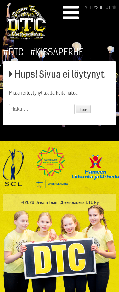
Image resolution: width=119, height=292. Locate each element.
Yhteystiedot (97, 7)
